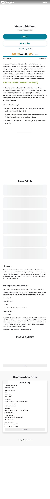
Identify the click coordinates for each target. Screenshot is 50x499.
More (25, 357)
